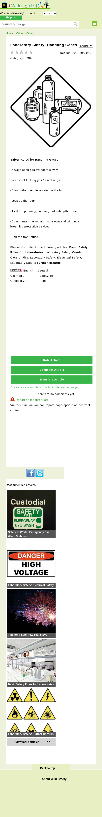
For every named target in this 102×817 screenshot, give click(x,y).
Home (9, 33)
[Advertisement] (51, 311)
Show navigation (94, 23)
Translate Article (52, 379)
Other (19, 33)
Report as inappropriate (32, 399)
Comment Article (51, 369)
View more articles (27, 742)
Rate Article (51, 360)
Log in (32, 13)
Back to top (47, 768)
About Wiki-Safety (54, 779)
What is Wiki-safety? (12, 13)
